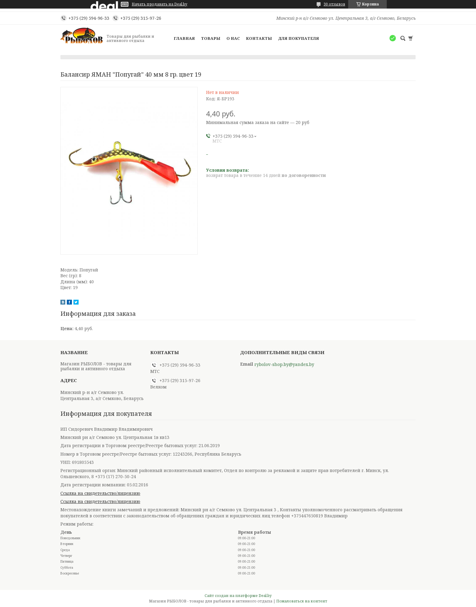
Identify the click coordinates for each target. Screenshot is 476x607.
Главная (184, 38)
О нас (233, 38)
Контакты (259, 38)
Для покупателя (298, 38)
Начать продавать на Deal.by (159, 4)
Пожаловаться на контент (301, 601)
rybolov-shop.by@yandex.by (284, 364)
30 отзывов (334, 4)
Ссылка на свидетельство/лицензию (100, 493)
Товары (210, 38)
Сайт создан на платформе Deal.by (238, 595)
